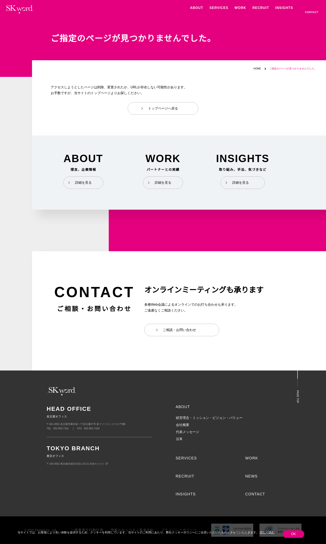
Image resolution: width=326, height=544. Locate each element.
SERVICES (186, 458)
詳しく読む (266, 532)
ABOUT (183, 407)
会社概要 (182, 424)
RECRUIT (185, 476)
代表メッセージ (187, 432)
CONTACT (255, 494)
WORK (251, 458)
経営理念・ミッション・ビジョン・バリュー (209, 417)
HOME (257, 68)
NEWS (251, 476)
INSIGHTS (186, 494)
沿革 (179, 439)
